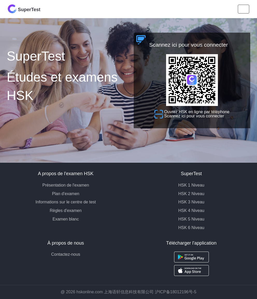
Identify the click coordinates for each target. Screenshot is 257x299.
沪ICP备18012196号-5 (175, 292)
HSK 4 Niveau (191, 210)
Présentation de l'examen (65, 185)
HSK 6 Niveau (191, 227)
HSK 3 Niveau (191, 202)
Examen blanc (66, 219)
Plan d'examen (65, 193)
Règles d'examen (66, 210)
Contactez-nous (65, 254)
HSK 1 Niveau (191, 185)
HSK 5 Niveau (191, 219)
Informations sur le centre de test (65, 202)
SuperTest (24, 8)
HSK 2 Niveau (191, 193)
